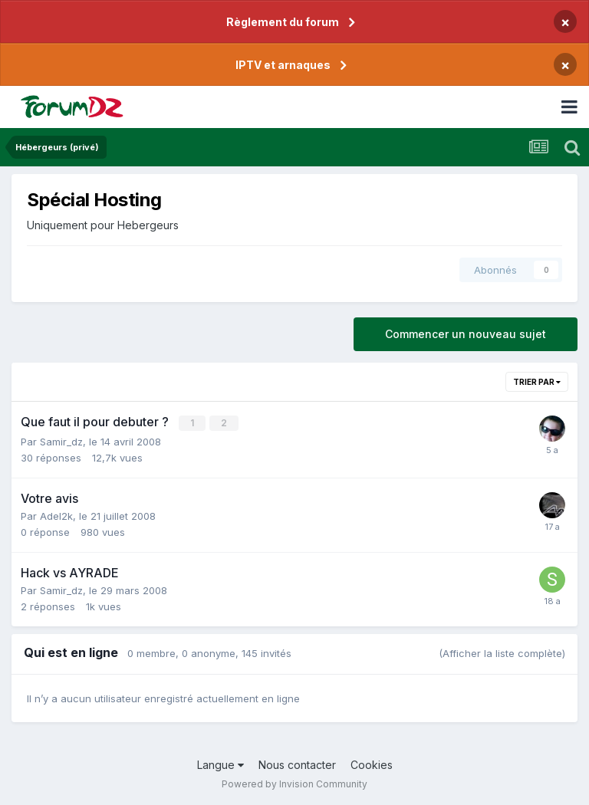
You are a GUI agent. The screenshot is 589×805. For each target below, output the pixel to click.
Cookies (371, 763)
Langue (220, 763)
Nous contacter (297, 763)
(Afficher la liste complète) (502, 652)
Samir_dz (61, 441)
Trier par (537, 381)
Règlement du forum (282, 21)
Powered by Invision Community (294, 782)
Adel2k (56, 515)
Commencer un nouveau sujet (465, 333)
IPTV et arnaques (283, 64)
